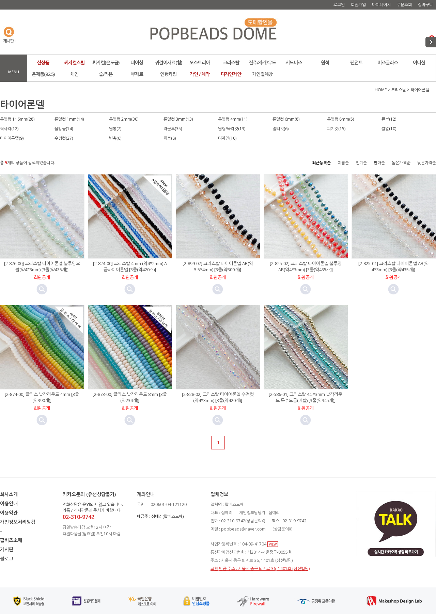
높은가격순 (401, 163)
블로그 (6, 558)
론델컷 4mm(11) (232, 119)
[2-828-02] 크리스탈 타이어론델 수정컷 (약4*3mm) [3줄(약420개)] (218, 397)
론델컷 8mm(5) (340, 119)
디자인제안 (231, 74)
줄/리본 (105, 74)
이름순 (343, 163)
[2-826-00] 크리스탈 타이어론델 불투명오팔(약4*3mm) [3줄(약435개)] (42, 266)
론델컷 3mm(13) (178, 119)
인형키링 (168, 74)
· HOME (380, 90)
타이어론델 (419, 90)
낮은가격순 (426, 163)
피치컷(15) (336, 129)
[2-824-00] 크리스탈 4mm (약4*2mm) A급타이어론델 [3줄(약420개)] (130, 266)
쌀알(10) (389, 129)
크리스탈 (231, 62)
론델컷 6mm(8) (285, 119)
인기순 (361, 163)
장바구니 (425, 4)
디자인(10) (227, 138)
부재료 (137, 74)
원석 (325, 62)
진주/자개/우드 (262, 62)
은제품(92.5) (43, 74)
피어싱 (137, 62)
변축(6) (115, 138)
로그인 (339, 4)
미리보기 (41, 289)
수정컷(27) (63, 138)
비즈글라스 (387, 62)
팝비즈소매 (11, 540)
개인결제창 (262, 74)
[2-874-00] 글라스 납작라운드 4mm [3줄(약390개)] (42, 397)
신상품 (43, 62)
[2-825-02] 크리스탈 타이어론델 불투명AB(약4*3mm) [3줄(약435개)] (306, 266)
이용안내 (9, 503)
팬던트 (356, 62)
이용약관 (9, 512)
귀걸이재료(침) (168, 62)
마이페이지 (381, 4)
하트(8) (170, 138)
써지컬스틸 (74, 62)
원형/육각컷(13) (231, 129)
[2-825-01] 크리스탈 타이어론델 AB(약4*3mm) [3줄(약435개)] (393, 266)
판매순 (379, 163)
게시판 (6, 549)
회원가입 (358, 4)
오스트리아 (199, 62)
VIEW (273, 544)
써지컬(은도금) (105, 62)
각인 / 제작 (199, 74)
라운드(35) (173, 129)
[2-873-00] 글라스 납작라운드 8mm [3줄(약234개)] (130, 397)
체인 (74, 74)
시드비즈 (293, 62)
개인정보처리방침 (17, 522)
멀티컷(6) (280, 129)
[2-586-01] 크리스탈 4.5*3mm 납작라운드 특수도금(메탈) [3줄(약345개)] (305, 397)
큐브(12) (389, 119)
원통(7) (115, 129)
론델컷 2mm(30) (123, 119)
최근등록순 (321, 163)
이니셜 (419, 62)
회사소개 (9, 494)
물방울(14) (63, 129)
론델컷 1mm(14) (69, 119)
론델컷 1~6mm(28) (17, 119)
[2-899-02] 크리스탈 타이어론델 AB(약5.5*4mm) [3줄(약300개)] (218, 266)
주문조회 (404, 4)
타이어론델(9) (12, 138)
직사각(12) (9, 129)
